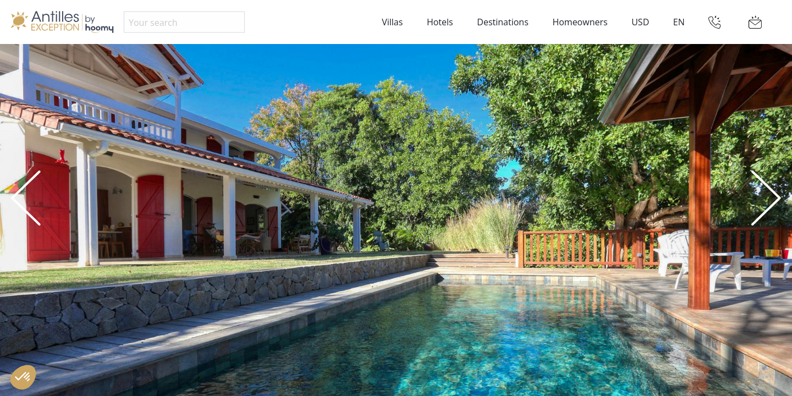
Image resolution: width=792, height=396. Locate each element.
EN (679, 22)
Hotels (440, 22)
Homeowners (579, 22)
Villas (392, 22)
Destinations (502, 22)
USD (640, 22)
